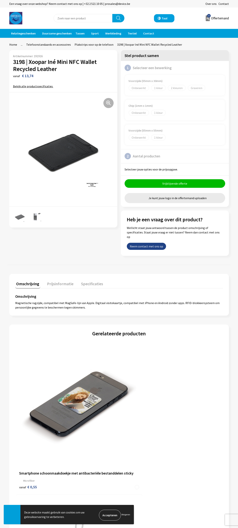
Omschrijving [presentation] (26, 283)
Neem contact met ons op (146, 247)
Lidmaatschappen (80, 478)
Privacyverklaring (189, 461)
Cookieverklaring (189, 466)
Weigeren (125, 515)
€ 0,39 (80, 410)
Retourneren (132, 461)
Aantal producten (142, 156)
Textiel (132, 33)
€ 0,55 (28, 410)
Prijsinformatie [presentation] (57, 283)
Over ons (211, 4)
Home (13, 44)
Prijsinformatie (79, 461)
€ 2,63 (183, 410)
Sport (95, 33)
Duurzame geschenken (57, 33)
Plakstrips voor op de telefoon (94, 44)
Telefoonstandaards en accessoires (48, 44)
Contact (223, 4)
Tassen (80, 33)
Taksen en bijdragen (82, 472)
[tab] (26, 284)
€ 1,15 (132, 414)
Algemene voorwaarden (193, 455)
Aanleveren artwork (81, 466)
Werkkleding (113, 33)
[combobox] (83, 18)
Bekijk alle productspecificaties (34, 86)
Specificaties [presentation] (87, 283)
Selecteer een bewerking (148, 68)
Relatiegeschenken (23, 33)
